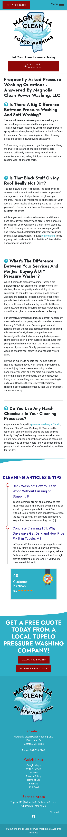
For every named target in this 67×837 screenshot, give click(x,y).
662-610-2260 (37, 750)
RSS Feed (33, 787)
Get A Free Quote (16, 5)
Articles (34, 772)
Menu (57, 4)
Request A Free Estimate (33, 668)
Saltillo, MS (44, 802)
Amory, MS (40, 805)
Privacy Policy (33, 776)
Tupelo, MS (16, 802)
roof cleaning (48, 235)
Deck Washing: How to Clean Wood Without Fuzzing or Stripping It (34, 491)
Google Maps (33, 765)
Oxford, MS (30, 802)
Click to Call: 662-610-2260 (33, 66)
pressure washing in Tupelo (45, 424)
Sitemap (33, 783)
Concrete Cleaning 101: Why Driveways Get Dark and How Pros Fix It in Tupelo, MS (38, 533)
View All (54, 812)
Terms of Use (33, 779)
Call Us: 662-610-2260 (33, 659)
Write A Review (33, 768)
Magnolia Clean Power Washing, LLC (33, 828)
